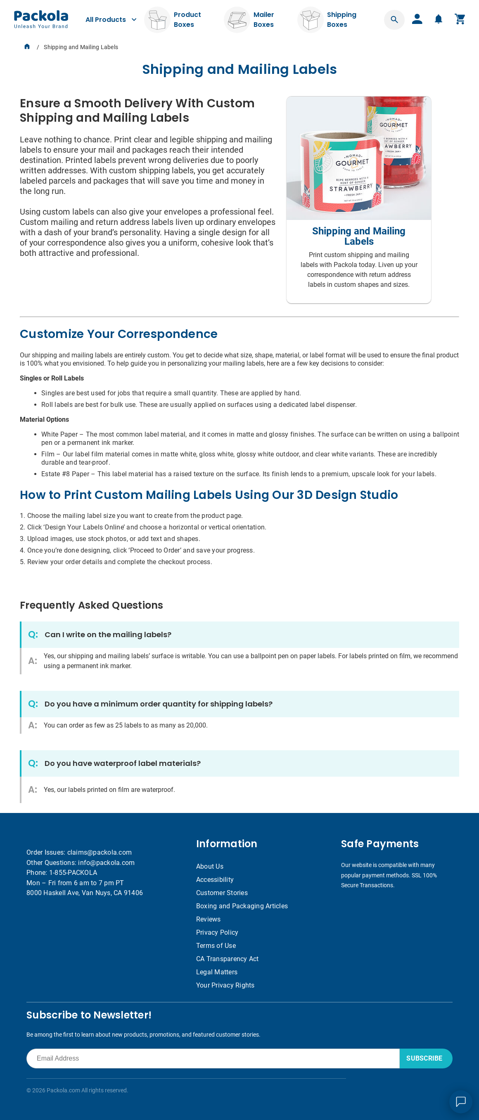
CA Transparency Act (227, 959)
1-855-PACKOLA (73, 873)
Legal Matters (216, 972)
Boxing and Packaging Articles (242, 906)
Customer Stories (222, 893)
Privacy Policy (217, 932)
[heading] (239, 69)
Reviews (208, 919)
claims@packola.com (99, 852)
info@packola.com (106, 863)
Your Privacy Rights (225, 985)
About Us (209, 866)
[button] (394, 20)
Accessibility (215, 880)
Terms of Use (216, 946)
